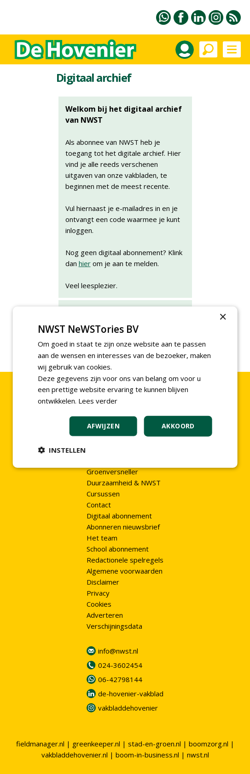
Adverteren (105, 615)
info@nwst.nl (118, 650)
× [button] (222, 317)
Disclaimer (103, 581)
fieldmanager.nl (40, 743)
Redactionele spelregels (125, 559)
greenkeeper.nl (96, 743)
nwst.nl (198, 754)
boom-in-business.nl (147, 754)
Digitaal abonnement (119, 515)
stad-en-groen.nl (154, 743)
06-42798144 (120, 679)
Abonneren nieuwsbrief (123, 526)
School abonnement (118, 548)
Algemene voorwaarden (125, 570)
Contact (99, 504)
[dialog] (125, 387)
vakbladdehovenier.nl (74, 754)
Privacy (98, 593)
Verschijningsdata (114, 626)
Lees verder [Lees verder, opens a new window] (97, 400)
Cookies (99, 604)
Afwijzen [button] (103, 425)
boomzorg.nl (208, 743)
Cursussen (103, 493)
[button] (62, 449)
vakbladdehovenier (128, 707)
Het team (102, 537)
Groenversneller (112, 471)
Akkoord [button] (178, 425)
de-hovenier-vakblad (130, 693)
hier (85, 263)
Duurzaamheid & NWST (124, 482)
